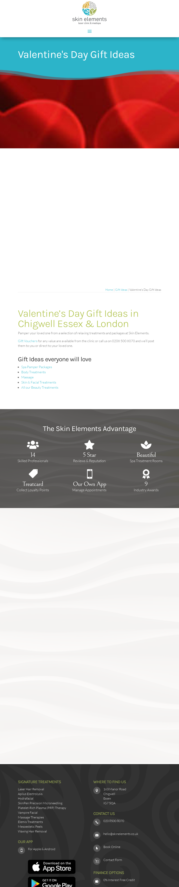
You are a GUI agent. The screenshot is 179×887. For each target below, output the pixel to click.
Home (109, 290)
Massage (27, 377)
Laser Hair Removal (31, 789)
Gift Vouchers (27, 341)
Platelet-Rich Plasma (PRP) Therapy (42, 808)
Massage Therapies (31, 817)
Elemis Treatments (30, 822)
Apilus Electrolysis (30, 794)
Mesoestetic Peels (30, 826)
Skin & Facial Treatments (38, 382)
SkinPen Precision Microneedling (40, 803)
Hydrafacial (25, 798)
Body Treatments (33, 372)
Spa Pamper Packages (36, 367)
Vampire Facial (28, 813)
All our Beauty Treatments (39, 387)
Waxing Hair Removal (32, 831)
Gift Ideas (121, 290)
